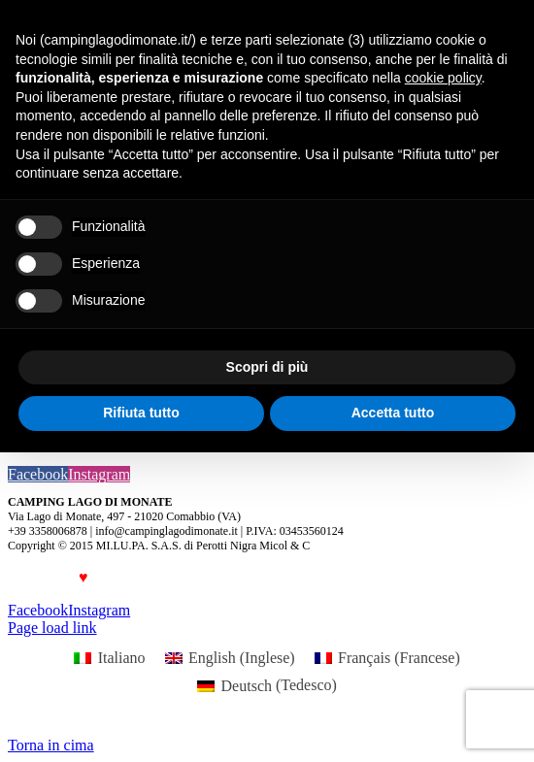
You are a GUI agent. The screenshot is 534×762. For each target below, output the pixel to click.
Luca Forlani (150, 577)
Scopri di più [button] (267, 367)
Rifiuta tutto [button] (141, 412)
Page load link (52, 627)
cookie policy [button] (443, 77)
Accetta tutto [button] (393, 412)
